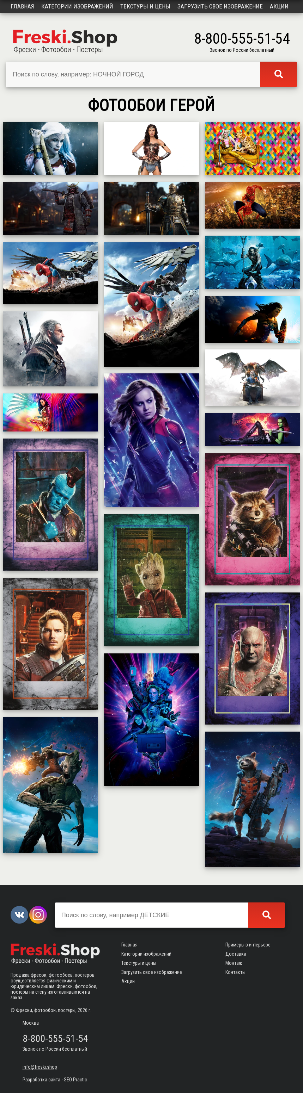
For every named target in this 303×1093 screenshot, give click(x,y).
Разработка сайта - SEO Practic (55, 1079)
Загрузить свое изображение (220, 6)
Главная (22, 6)
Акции (279, 6)
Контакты (235, 972)
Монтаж (233, 963)
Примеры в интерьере (248, 945)
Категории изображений (77, 6)
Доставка (235, 954)
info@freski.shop (40, 1067)
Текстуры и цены (145, 6)
